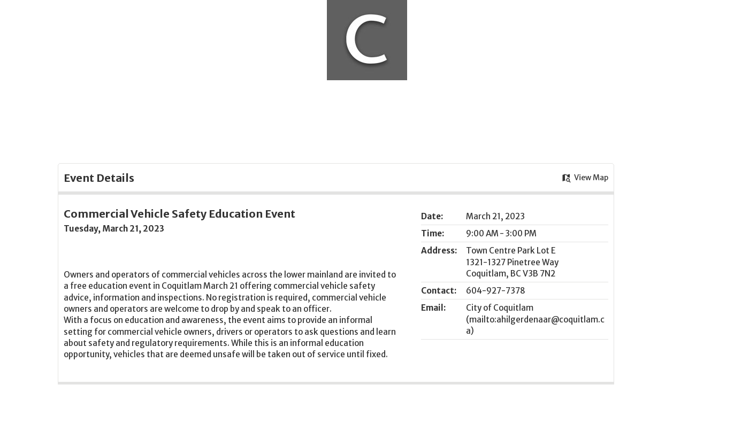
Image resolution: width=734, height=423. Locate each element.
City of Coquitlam (499, 308)
